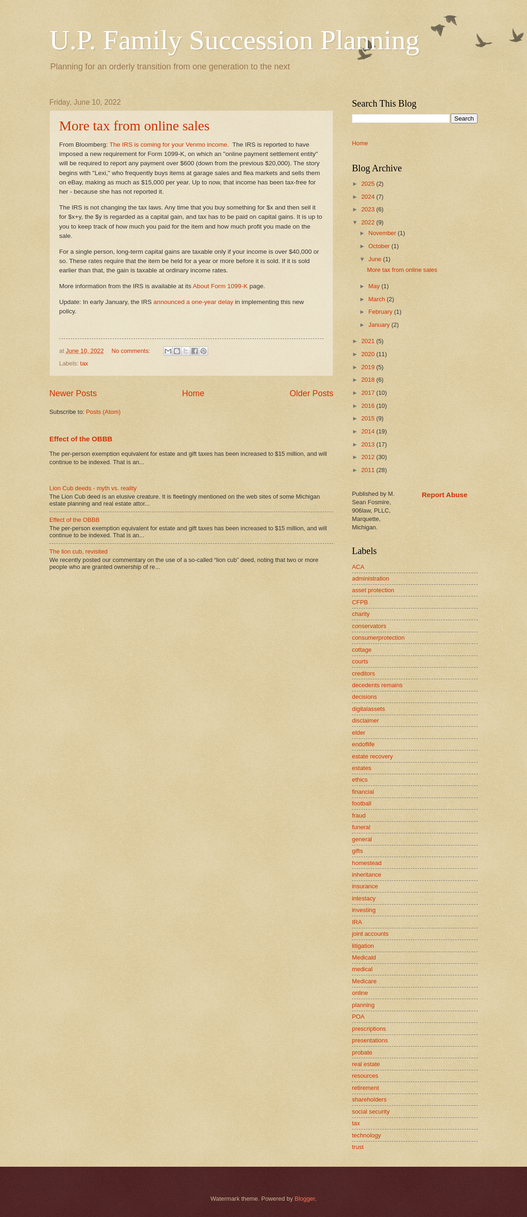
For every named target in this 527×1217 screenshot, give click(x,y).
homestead (367, 862)
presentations (370, 1040)
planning (363, 1004)
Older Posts (311, 393)
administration (370, 578)
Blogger (305, 1198)
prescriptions (369, 1028)
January (379, 324)
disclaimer (365, 720)
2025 (368, 183)
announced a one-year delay (193, 301)
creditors (363, 673)
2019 (368, 367)
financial (363, 791)
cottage (362, 649)
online (360, 992)
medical (362, 969)
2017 (368, 392)
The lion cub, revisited (78, 551)
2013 (368, 444)
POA (358, 1016)
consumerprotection (378, 637)
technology (366, 1135)
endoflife (363, 744)
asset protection (373, 590)
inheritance (366, 874)
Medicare (364, 981)
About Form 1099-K (220, 286)
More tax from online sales (134, 125)
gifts (357, 850)
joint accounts (370, 933)
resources (365, 1075)
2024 (368, 196)
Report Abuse (444, 495)
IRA (357, 922)
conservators (369, 625)
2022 (368, 222)
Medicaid (364, 957)
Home (193, 393)
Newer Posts (73, 393)
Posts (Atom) (103, 411)
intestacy (364, 898)
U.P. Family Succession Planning (234, 40)
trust (358, 1146)
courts (360, 661)
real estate (366, 1064)
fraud (358, 815)
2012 (368, 456)
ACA (358, 566)
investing (364, 909)
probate (362, 1052)
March (377, 299)
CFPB (360, 602)
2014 (368, 431)
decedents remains (377, 685)
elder (358, 732)
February (381, 311)
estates (362, 767)
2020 (368, 354)
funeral (361, 827)
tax (84, 363)
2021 (368, 341)
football (362, 803)
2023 (368, 209)
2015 (368, 418)
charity (361, 613)
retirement (365, 1087)
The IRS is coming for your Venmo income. (169, 144)
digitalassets (368, 708)
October (379, 246)
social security (371, 1111)
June (375, 259)
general (362, 839)
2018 (368, 379)
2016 (368, 405)
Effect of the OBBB (80, 439)
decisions (364, 696)
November (383, 233)
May (374, 286)
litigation (363, 945)
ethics (360, 779)
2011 (368, 470)
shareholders (369, 1099)
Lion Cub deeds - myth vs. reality (93, 488)
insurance (365, 886)
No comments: (131, 350)
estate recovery (372, 756)
